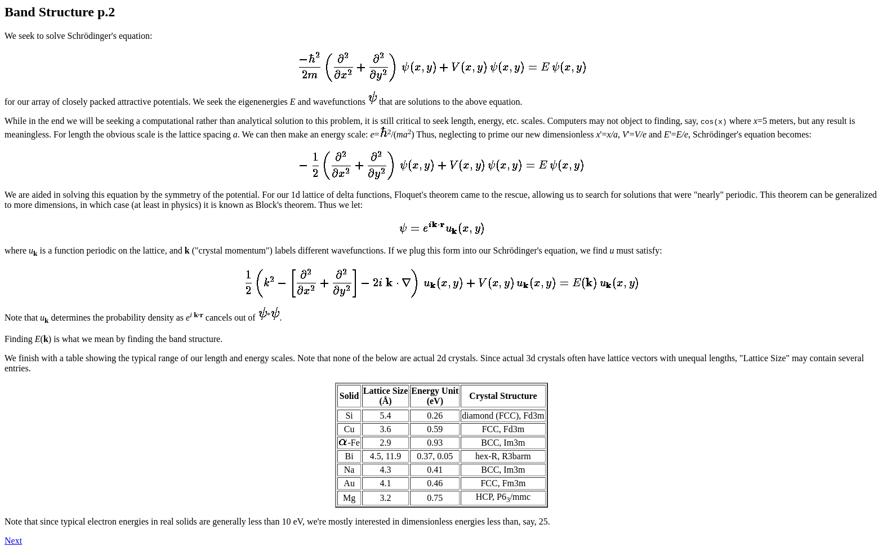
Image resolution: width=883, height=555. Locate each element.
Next (13, 540)
